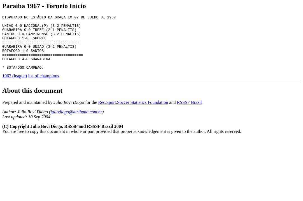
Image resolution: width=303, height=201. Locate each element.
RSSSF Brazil (189, 113)
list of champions (43, 86)
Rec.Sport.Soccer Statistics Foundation (133, 113)
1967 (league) (14, 86)
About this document (32, 101)
